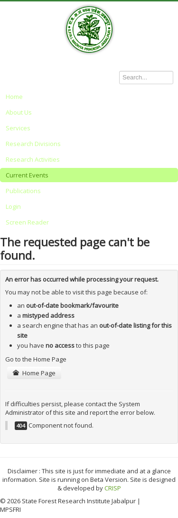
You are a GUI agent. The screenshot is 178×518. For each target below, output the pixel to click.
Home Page (34, 373)
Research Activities (33, 159)
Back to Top (161, 501)
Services (18, 128)
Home (14, 96)
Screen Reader (27, 222)
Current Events (27, 175)
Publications (23, 190)
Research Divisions (33, 143)
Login (13, 206)
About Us (19, 112)
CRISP (112, 488)
